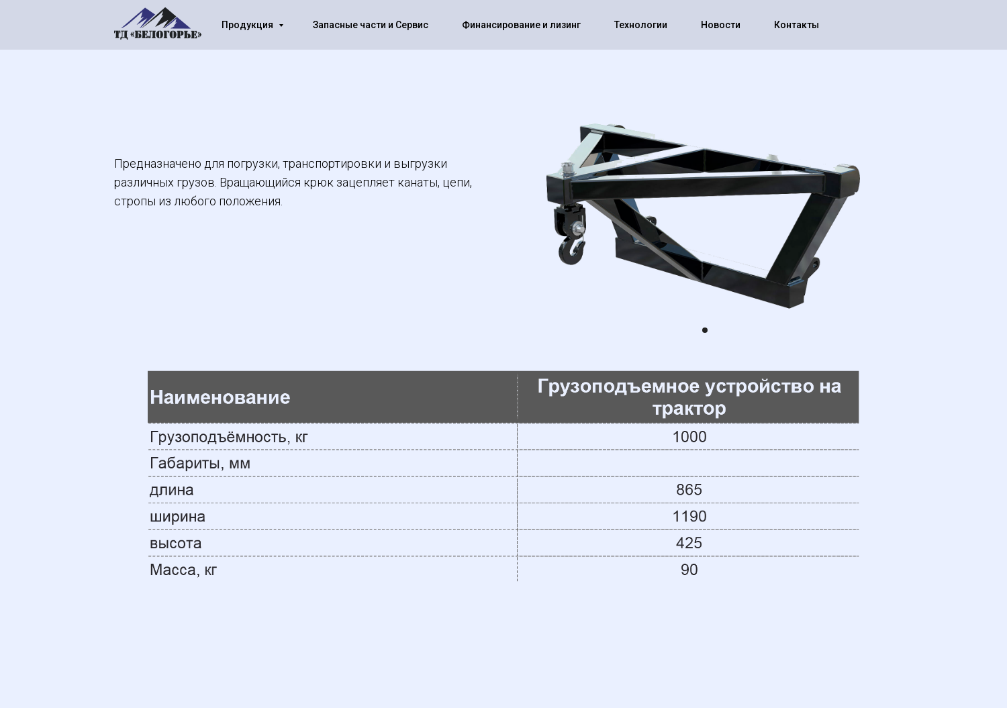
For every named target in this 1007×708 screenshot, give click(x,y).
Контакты (796, 24)
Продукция (248, 24)
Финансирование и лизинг (521, 24)
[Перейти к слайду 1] (705, 330)
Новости (720, 24)
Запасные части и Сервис (370, 24)
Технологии (640, 24)
